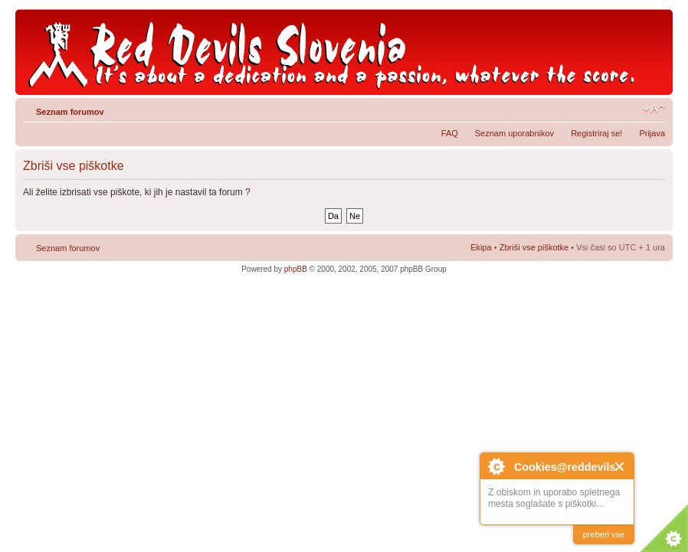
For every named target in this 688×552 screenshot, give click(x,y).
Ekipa (481, 247)
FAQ (449, 133)
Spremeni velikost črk (654, 109)
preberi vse (603, 534)
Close (620, 467)
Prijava (652, 133)
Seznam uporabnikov (514, 133)
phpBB (295, 269)
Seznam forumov (70, 111)
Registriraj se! (596, 133)
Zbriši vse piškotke (536, 247)
